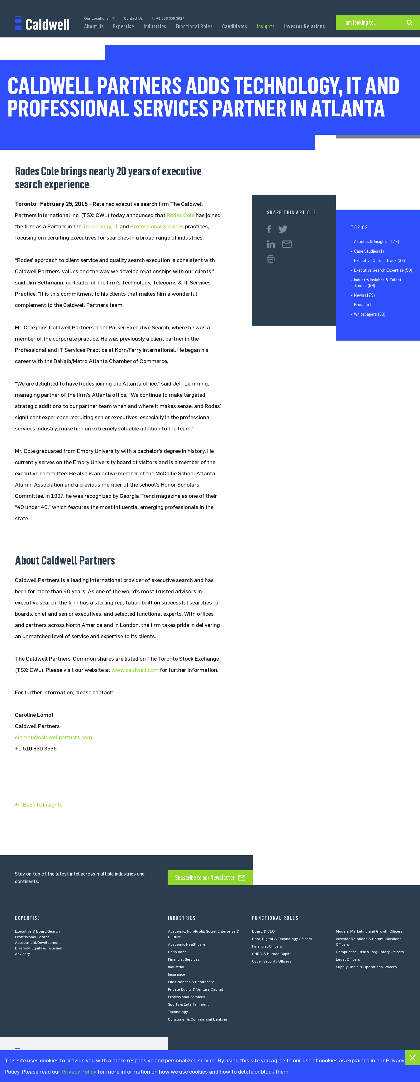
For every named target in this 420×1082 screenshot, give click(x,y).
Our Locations (96, 18)
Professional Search (32, 937)
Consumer (177, 952)
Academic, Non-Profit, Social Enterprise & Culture (203, 934)
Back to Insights (43, 804)
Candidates (234, 26)
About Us (94, 26)
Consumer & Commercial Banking (197, 1019)
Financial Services (183, 959)
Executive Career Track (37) (379, 260)
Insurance (176, 974)
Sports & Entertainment (188, 1004)
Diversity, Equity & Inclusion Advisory (38, 951)
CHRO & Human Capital (272, 954)
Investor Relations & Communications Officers (368, 942)
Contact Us (133, 18)
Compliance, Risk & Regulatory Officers (370, 952)
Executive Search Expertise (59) (383, 270)
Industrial (176, 967)
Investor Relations (304, 26)
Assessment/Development (38, 942)
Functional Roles (194, 26)
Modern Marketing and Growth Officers (369, 931)
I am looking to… (360, 22)
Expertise (123, 26)
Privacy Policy (79, 1071)
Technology (178, 1012)
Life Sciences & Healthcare (191, 982)
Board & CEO (263, 931)
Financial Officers (267, 946)
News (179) (364, 295)
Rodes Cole (180, 215)
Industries (155, 26)
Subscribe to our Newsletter (205, 877)
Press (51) (363, 304)
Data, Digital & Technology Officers (282, 939)
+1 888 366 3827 (170, 18)
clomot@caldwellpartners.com (53, 737)
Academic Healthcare (186, 944)
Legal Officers (348, 959)
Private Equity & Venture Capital (195, 989)
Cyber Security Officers (271, 961)
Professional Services (157, 226)
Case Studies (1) (369, 251)
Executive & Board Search (37, 931)
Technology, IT (100, 226)
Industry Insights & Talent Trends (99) (378, 283)
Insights (266, 26)
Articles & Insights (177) (376, 241)
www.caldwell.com (135, 670)
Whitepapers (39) (369, 314)
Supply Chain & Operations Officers (366, 967)
